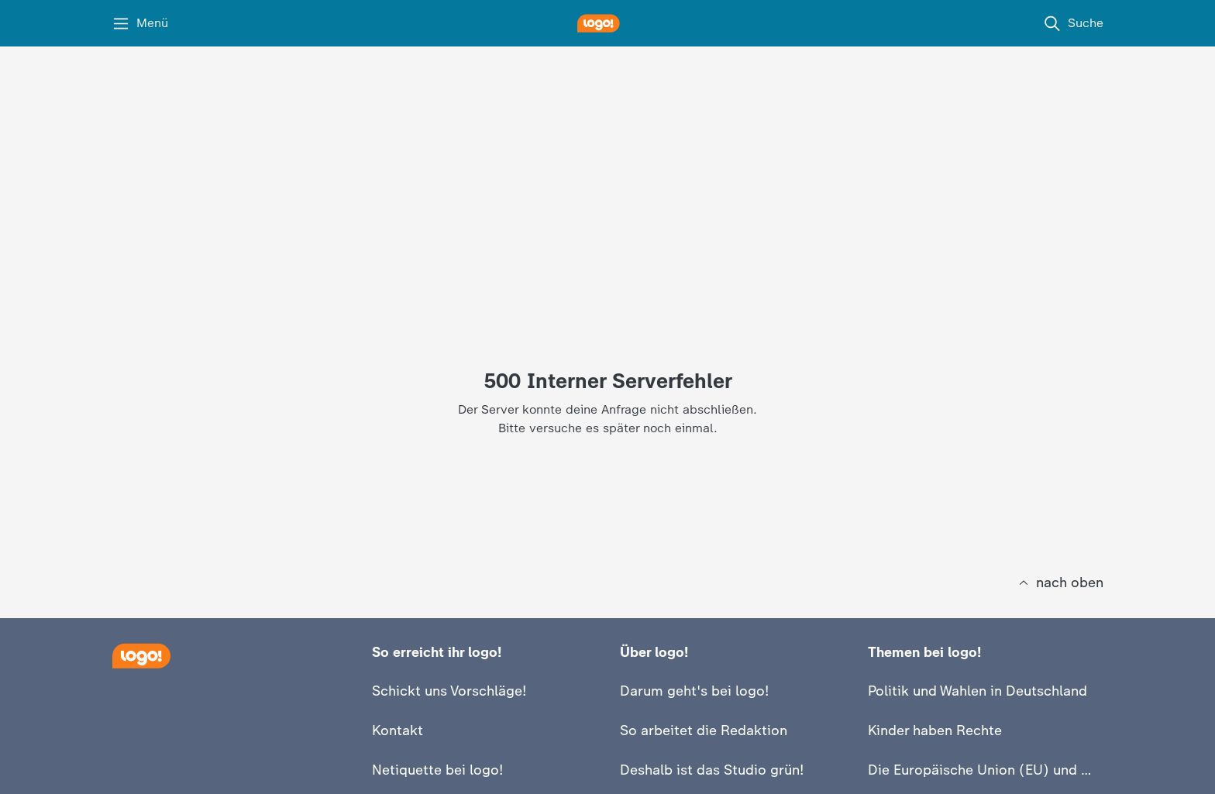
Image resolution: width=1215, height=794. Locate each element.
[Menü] (140, 23)
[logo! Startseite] (607, 23)
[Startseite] (141, 656)
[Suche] (1073, 23)
